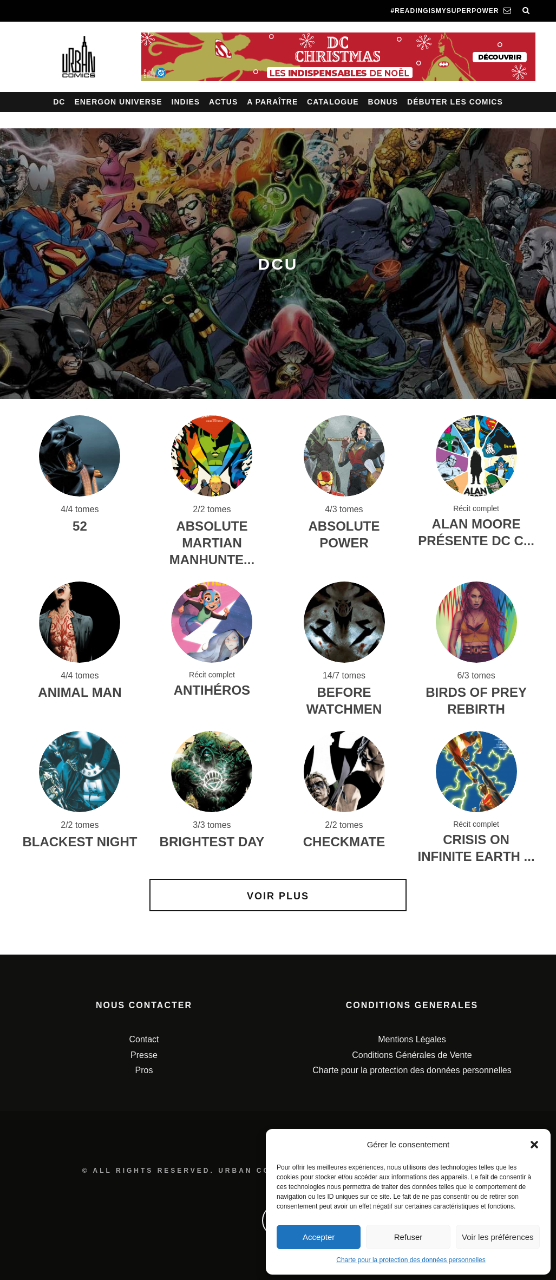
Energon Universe (118, 101)
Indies (186, 101)
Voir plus (278, 896)
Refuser (408, 1237)
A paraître (272, 101)
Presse (144, 1055)
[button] (534, 1144)
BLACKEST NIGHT (79, 841)
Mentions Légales (412, 1039)
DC (59, 101)
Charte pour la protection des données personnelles (411, 1260)
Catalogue (333, 101)
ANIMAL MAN (79, 692)
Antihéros (212, 690)
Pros (144, 1070)
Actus (223, 101)
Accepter (319, 1237)
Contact (144, 1039)
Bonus (383, 101)
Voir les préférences (498, 1237)
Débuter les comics (455, 101)
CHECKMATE (344, 841)
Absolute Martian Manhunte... (211, 543)
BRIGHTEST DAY (212, 841)
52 (80, 526)
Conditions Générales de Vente (412, 1055)
